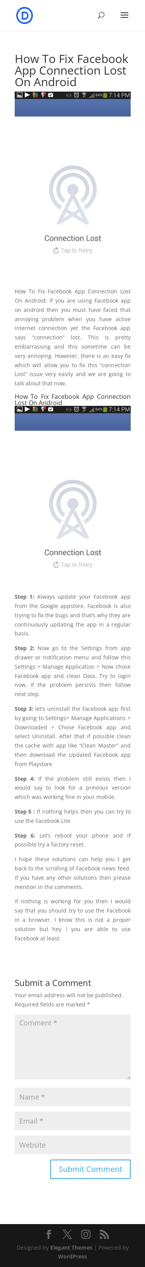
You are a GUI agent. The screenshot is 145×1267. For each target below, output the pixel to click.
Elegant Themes (71, 1247)
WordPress (72, 1256)
